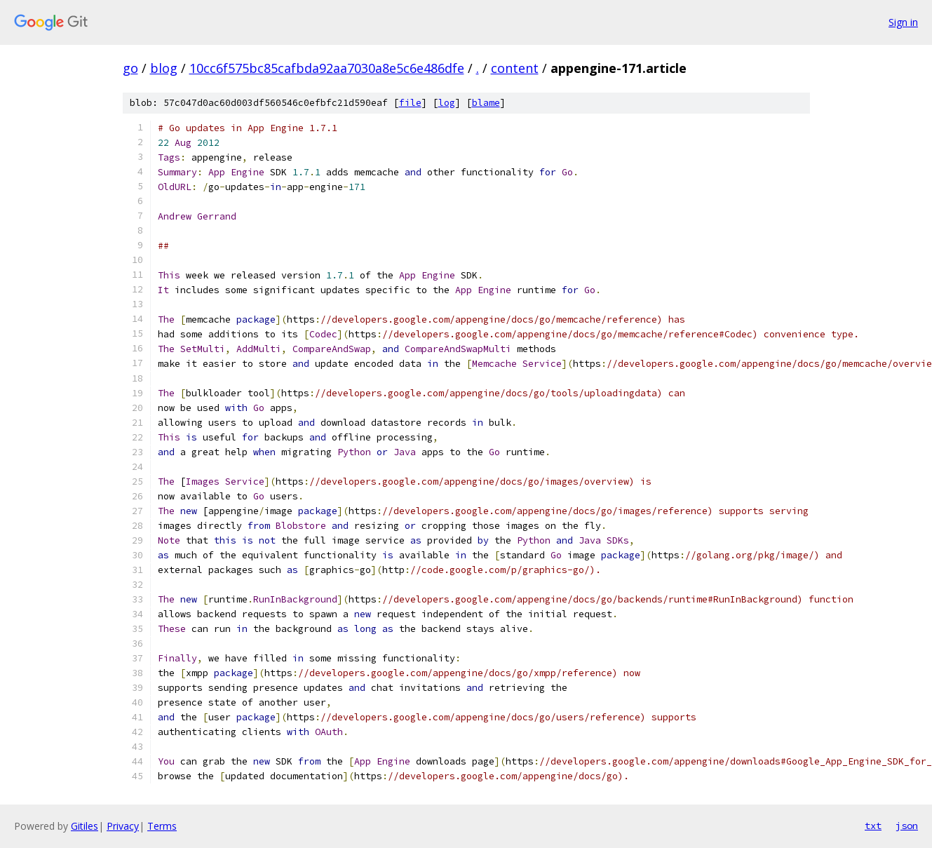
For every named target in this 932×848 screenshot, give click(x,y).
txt (873, 825)
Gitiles (84, 826)
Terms (162, 826)
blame (486, 103)
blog (163, 68)
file (410, 103)
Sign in (903, 22)
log (446, 103)
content (515, 68)
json (907, 825)
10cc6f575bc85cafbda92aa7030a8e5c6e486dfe (326, 68)
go (130, 68)
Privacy (123, 826)
